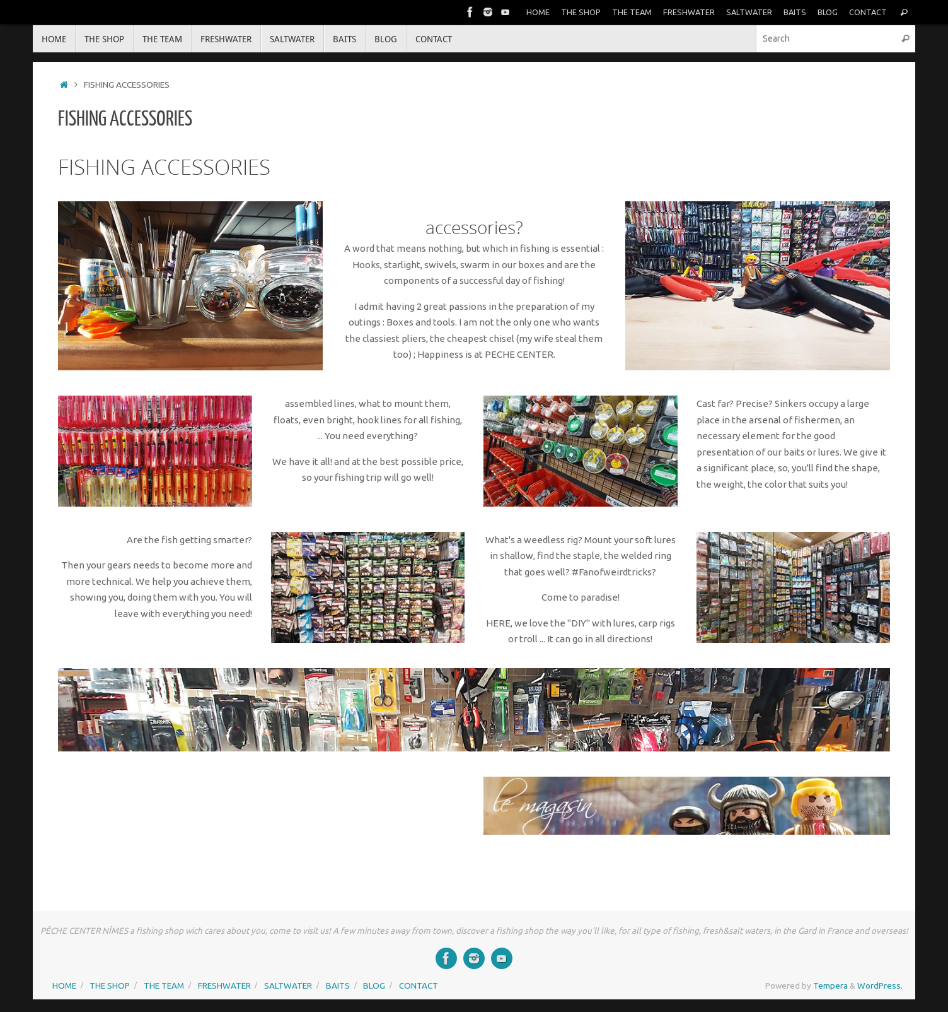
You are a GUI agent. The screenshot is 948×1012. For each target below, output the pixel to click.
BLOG (828, 12)
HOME (538, 12)
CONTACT (868, 12)
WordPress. (880, 985)
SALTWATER (749, 12)
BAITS (794, 12)
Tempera (830, 985)
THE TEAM (632, 12)
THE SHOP (581, 12)
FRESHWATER (689, 12)
